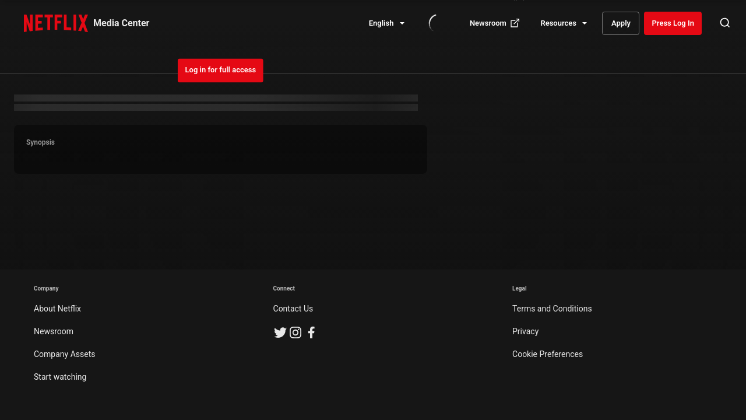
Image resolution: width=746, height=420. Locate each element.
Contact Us (293, 308)
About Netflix (57, 308)
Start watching (60, 377)
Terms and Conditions (552, 308)
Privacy (525, 331)
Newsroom (53, 331)
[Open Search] (725, 23)
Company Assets (65, 354)
